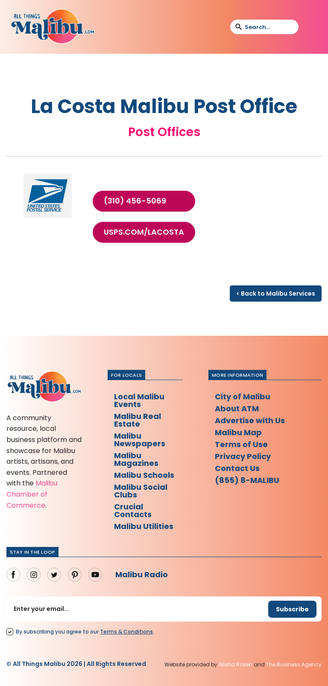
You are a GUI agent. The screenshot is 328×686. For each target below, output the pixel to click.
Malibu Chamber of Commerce (31, 494)
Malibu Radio (141, 574)
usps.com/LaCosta (144, 232)
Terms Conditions (126, 631)
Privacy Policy (243, 456)
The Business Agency (294, 664)
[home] (52, 27)
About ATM (237, 408)
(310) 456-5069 (135, 201)
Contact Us (237, 468)
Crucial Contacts (133, 510)
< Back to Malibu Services (275, 293)
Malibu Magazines (136, 459)
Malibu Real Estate (137, 420)
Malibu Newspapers (139, 439)
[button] (310, 27)
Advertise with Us (250, 420)
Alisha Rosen (235, 664)
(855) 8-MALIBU (247, 480)
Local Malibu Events (139, 400)
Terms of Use (241, 444)
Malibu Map (238, 432)
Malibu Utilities (143, 526)
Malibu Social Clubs (140, 491)
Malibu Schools (144, 475)
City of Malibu (242, 396)
